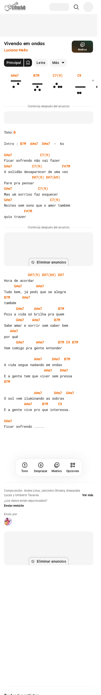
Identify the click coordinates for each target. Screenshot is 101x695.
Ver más (87, 495)
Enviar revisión (14, 505)
